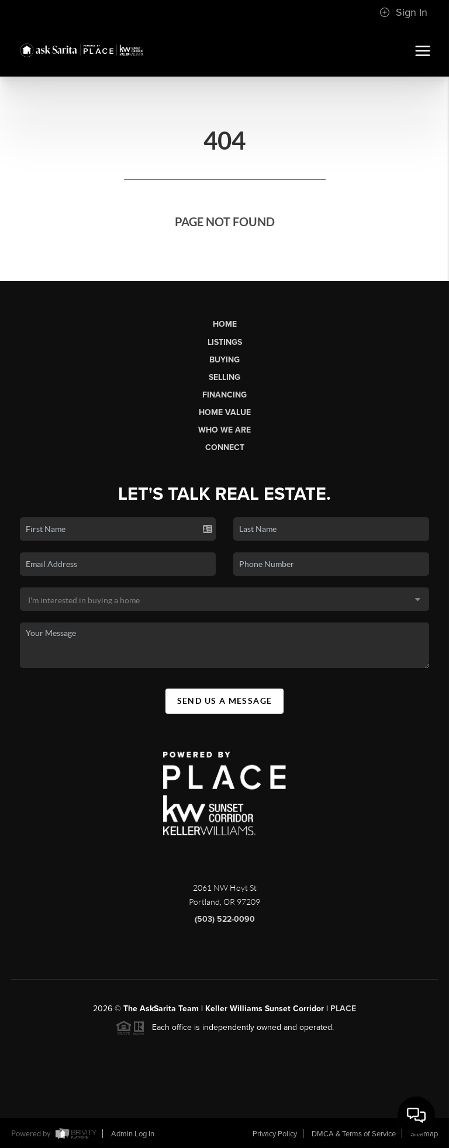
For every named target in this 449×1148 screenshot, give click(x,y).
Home (225, 324)
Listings (225, 342)
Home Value (225, 412)
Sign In (403, 12)
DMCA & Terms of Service (354, 1134)
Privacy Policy (275, 1134)
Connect (224, 447)
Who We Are (224, 430)
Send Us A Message (224, 705)
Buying (224, 360)
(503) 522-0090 (225, 924)
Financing (224, 395)
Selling (224, 377)
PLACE (343, 1013)
